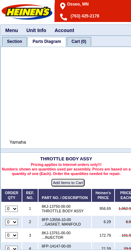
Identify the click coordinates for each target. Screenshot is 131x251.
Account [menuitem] (64, 30)
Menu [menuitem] (11, 30)
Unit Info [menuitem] (36, 30)
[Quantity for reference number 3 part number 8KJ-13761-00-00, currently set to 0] (11, 235)
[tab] (14, 41)
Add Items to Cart (68, 183)
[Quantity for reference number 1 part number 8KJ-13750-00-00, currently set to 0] (11, 209)
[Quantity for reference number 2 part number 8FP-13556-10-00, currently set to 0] (11, 222)
